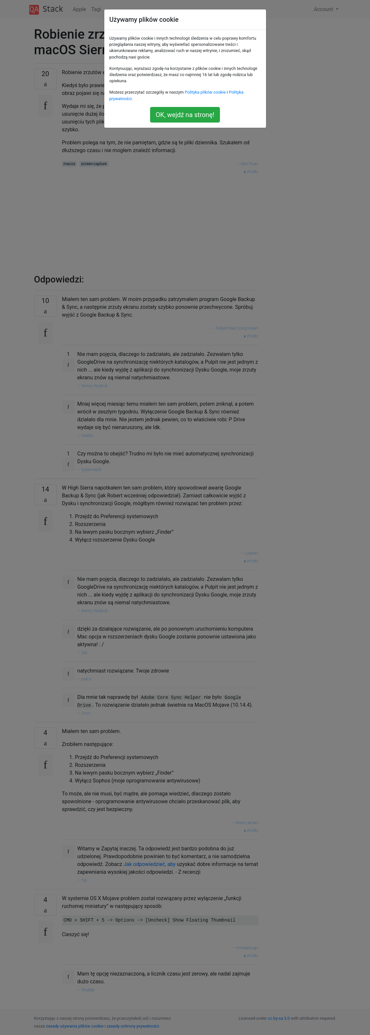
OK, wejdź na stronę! (185, 115)
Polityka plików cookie (205, 92)
